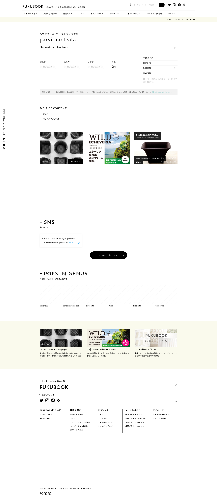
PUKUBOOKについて (50, 410)
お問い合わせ (45, 418)
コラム (81, 13)
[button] (162, 5)
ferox (111, 305)
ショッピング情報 (154, 13)
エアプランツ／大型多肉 (80, 422)
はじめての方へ (30, 13)
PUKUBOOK (36, 6)
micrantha (44, 305)
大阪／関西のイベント (134, 422)
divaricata (90, 305)
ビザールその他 (76, 430)
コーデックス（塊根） (79, 426)
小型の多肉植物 (76, 414)
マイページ (172, 13)
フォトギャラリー (133, 13)
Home (169, 19)
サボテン (74, 418)
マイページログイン (161, 414)
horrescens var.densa (71, 305)
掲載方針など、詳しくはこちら (162, 92)
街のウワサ (48, 114)
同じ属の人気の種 (51, 118)
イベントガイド (97, 13)
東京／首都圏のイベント (135, 418)
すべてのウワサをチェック (108, 255)
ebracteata (136, 305)
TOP (175, 394)
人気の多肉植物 (50, 13)
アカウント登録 (159, 418)
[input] (145, 5)
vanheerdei (160, 305)
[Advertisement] (109, 193)
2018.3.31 (73, 242)
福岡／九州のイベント (134, 426)
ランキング (114, 13)
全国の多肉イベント (133, 414)
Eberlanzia (177, 19)
